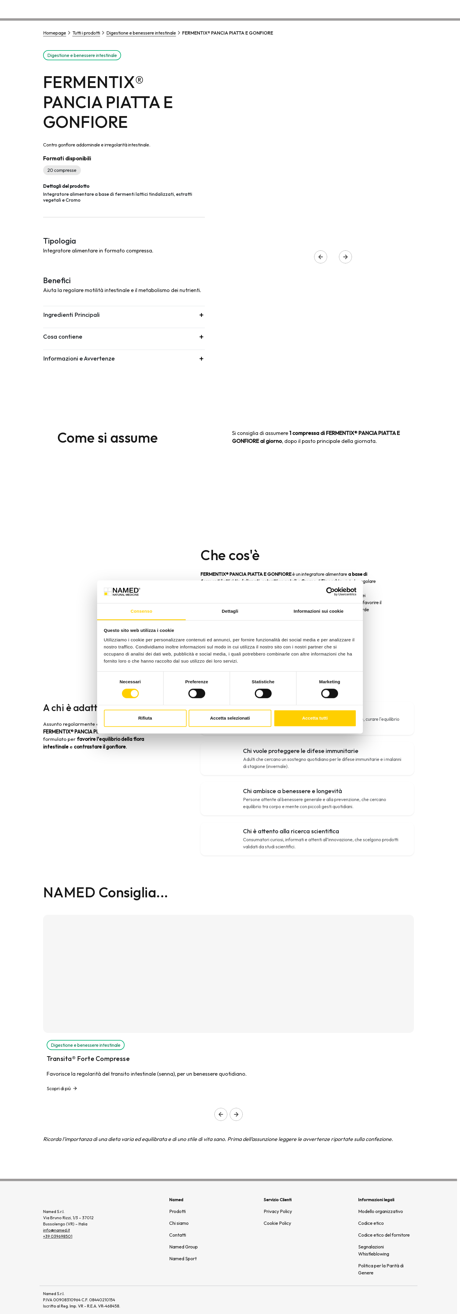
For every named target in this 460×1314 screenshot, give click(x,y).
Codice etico (371, 1223)
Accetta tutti (315, 717)
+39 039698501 (57, 1236)
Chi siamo (333, 9)
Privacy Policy (278, 1211)
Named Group (183, 1247)
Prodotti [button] (302, 9)
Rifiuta (145, 717)
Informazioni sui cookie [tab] (319, 611)
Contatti (401, 9)
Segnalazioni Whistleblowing (373, 1250)
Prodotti (177, 1211)
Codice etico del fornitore (384, 1235)
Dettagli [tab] (230, 611)
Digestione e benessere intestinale (141, 33)
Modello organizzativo (380, 1211)
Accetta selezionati (230, 717)
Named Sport (183, 1258)
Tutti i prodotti (86, 33)
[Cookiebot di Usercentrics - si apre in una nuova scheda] (330, 591)
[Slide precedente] (220, 1114)
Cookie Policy (277, 1223)
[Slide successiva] (236, 1114)
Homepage (54, 33)
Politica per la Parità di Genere (381, 1269)
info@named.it (56, 1230)
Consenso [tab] (141, 611)
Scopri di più (59, 1088)
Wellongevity (368, 9)
